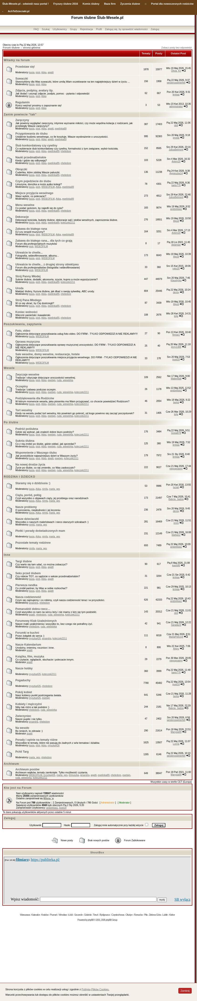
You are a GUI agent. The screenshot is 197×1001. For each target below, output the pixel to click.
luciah (176, 487)
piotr (38, 72)
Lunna (176, 744)
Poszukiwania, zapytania (23, 324)
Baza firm (110, 3)
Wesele (9, 368)
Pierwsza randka (26, 585)
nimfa (45, 489)
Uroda (19, 288)
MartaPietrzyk (176, 637)
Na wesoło (22, 728)
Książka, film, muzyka (29, 656)
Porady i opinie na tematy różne (36, 739)
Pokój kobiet (23, 692)
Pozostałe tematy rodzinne (33, 542)
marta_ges (54, 489)
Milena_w (48, 798)
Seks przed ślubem (28, 573)
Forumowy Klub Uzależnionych (36, 620)
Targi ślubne (23, 561)
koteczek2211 (68, 222)
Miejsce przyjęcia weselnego (34, 193)
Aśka (43, 72)
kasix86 (176, 565)
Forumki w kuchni (27, 632)
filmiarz (176, 335)
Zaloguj (155, 29)
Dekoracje (22, 217)
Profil (99, 29)
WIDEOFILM (48, 187)
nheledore (66, 151)
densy (176, 292)
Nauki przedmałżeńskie (30, 157)
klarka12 (176, 535)
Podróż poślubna (26, 429)
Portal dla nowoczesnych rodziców (172, 3)
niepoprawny (176, 468)
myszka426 (35, 638)
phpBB (91, 920)
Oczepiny (21, 386)
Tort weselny (23, 410)
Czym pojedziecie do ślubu (33, 181)
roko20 (176, 268)
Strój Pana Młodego (28, 300)
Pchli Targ (22, 751)
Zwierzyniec (23, 716)
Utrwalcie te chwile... (29, 252)
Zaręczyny (22, 120)
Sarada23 (176, 625)
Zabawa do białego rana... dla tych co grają (43, 240)
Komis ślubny (91, 3)
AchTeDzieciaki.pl (19, 11)
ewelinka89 (61, 128)
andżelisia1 (176, 209)
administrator (176, 106)
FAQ (36, 29)
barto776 (175, 185)
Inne (7, 554)
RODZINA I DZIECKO (19, 476)
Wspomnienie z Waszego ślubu (36, 452)
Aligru (176, 648)
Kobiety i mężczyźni (28, 704)
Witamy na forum (17, 60)
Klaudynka (176, 280)
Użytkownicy (60, 29)
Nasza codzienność (28, 597)
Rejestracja (86, 29)
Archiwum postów (27, 769)
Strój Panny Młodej (28, 276)
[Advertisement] (97, 958)
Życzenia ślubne (130, 3)
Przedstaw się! (25, 66)
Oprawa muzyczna (27, 341)
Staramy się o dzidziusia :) (32, 483)
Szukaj (46, 29)
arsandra (33, 602)
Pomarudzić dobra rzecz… (32, 609)
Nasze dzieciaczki (27, 519)
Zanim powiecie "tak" (20, 114)
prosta (176, 137)
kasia (31, 72)
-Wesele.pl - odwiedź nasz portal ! (28, 3)
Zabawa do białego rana (31, 228)
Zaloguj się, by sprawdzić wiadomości (126, 29)
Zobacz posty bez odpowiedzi (176, 47)
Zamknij (185, 990)
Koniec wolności (26, 312)
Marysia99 (176, 732)
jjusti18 (176, 359)
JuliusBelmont (176, 149)
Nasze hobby (24, 668)
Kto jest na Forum (18, 787)
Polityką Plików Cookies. (95, 989)
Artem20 (176, 161)
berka (176, 402)
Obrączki (21, 169)
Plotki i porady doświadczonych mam (40, 530)
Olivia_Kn (176, 71)
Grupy (73, 29)
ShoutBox (97, 852)
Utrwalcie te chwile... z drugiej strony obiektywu (47, 264)
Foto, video (22, 330)
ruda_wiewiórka (65, 380)
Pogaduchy (23, 680)
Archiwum (11, 763)
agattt (51, 72)
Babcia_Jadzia (176, 499)
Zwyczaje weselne (27, 374)
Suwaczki (21, 78)
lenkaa (176, 94)
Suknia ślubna (24, 440)
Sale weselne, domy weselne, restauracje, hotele (47, 354)
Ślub (5, 3)
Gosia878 (176, 433)
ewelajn (52, 380)
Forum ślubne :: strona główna (21, 47)
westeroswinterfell (176, 82)
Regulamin (22, 102)
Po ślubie (11, 422)
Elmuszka (74, 775)
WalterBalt (176, 378)
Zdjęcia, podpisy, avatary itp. (34, 90)
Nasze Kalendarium (28, 644)
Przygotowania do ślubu (31, 133)
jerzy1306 (176, 347)
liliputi (176, 221)
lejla (176, 316)
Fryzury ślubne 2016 (65, 3)
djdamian (176, 244)
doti (176, 125)
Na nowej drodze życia (30, 464)
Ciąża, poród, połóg (28, 495)
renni (176, 523)
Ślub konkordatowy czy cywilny (36, 145)
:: (145, 3)
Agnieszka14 (176, 173)
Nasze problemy (26, 507)
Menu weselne (24, 205)
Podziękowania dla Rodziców (34, 398)
